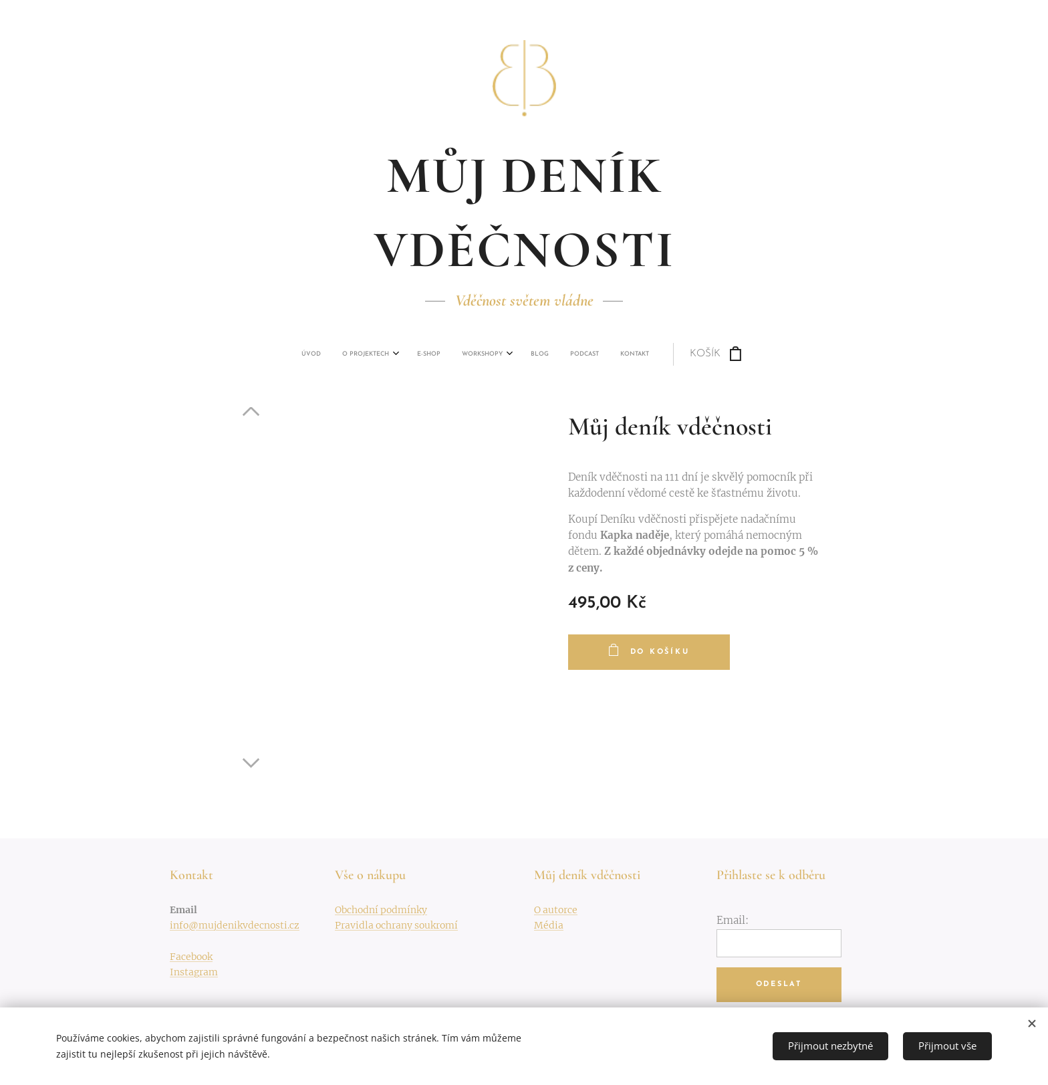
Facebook (191, 957)
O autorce (555, 910)
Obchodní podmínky (381, 910)
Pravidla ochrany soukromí (396, 925)
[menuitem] (409, 354)
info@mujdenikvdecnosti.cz (234, 925)
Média (548, 925)
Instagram (194, 972)
